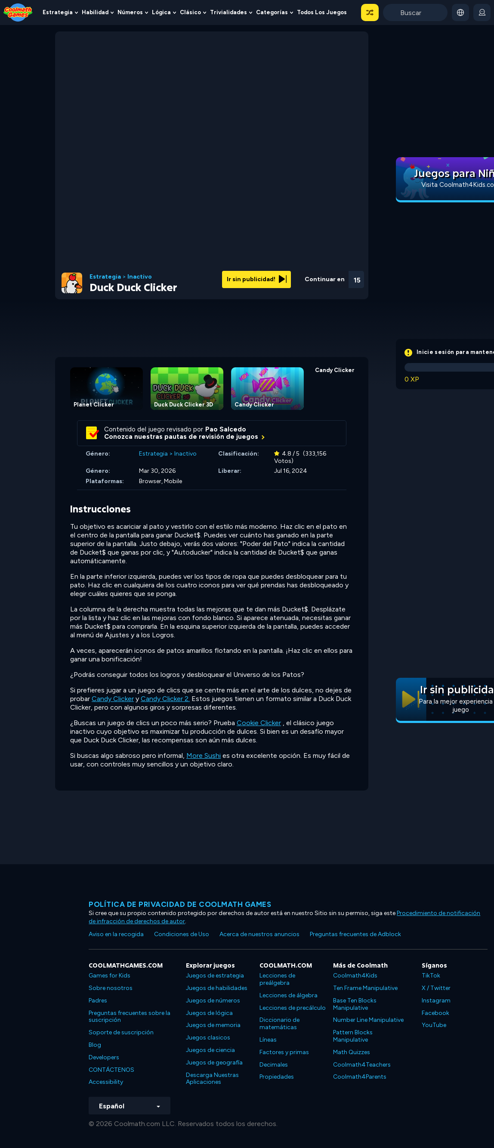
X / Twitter (436, 988)
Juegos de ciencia (210, 1050)
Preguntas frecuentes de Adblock (355, 934)
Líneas (268, 1039)
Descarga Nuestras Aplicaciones (212, 1078)
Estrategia (58, 12)
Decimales (273, 1064)
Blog (95, 1045)
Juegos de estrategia (215, 975)
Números (130, 12)
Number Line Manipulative (368, 1020)
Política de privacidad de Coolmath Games (180, 904)
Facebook (435, 1013)
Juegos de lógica (209, 1013)
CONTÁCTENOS (111, 1070)
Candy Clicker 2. (165, 699)
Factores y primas (284, 1052)
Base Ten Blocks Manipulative (355, 1004)
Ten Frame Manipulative (365, 988)
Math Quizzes (351, 1052)
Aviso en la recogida (116, 934)
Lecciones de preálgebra (277, 979)
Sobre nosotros (111, 988)
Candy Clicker (113, 699)
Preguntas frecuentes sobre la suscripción (129, 1016)
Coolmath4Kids (355, 975)
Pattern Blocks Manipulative (353, 1036)
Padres (98, 1000)
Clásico (190, 12)
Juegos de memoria (213, 1025)
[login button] (482, 12)
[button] (370, 12)
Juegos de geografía (214, 1062)
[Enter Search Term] (415, 12)
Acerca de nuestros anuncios (259, 934)
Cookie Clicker (259, 723)
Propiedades (276, 1076)
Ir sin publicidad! (257, 279)
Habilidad (95, 12)
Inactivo (139, 276)
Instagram (436, 1000)
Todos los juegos (322, 12)
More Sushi (203, 755)
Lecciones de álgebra (288, 995)
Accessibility (106, 1082)
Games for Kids (109, 975)
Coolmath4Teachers (362, 1064)
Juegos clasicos (208, 1037)
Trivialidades (228, 12)
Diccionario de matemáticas (279, 1023)
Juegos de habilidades (216, 988)
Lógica (161, 12)
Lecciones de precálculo (292, 1007)
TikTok (431, 975)
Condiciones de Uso (181, 934)
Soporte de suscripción (121, 1032)
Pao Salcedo (225, 429)
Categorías (272, 12)
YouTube (434, 1025)
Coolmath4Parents (359, 1076)
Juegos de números (213, 1000)
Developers (104, 1057)
